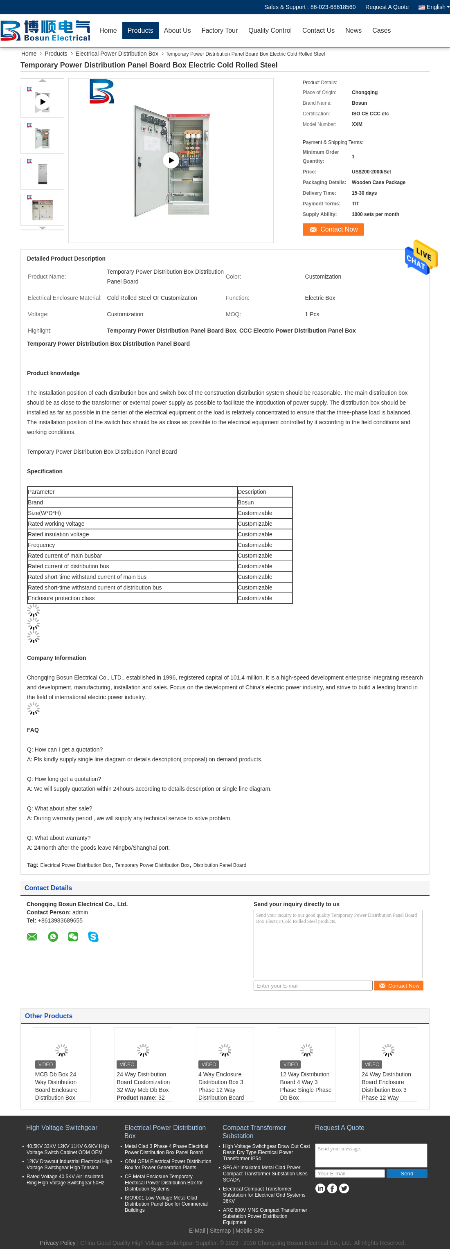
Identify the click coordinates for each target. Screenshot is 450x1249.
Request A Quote (387, 7)
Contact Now (339, 229)
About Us (177, 30)
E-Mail (197, 1230)
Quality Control (270, 30)
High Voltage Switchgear (61, 1127)
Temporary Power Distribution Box (152, 865)
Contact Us (318, 30)
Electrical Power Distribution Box (117, 53)
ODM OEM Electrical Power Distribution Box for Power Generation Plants (168, 1164)
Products (140, 30)
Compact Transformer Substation (254, 1131)
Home (108, 30)
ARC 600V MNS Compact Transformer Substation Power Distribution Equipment (265, 1216)
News (353, 30)
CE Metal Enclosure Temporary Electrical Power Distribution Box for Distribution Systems (164, 1183)
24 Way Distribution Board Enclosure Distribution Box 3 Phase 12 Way (386, 1086)
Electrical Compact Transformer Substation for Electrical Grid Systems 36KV (264, 1195)
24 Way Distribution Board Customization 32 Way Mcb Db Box (143, 1082)
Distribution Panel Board (220, 865)
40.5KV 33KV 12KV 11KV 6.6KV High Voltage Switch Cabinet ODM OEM (68, 1149)
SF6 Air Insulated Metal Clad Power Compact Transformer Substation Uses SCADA (265, 1174)
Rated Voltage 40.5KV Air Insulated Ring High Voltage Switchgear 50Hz (65, 1180)
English (438, 7)
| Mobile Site (248, 1230)
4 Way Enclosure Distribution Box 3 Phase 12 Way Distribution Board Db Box (221, 1090)
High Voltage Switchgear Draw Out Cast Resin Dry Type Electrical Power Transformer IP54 (266, 1152)
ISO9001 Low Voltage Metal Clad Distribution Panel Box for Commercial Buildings (166, 1204)
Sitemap (220, 1230)
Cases (381, 30)
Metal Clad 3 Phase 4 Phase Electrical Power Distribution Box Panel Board (166, 1149)
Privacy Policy (58, 1243)
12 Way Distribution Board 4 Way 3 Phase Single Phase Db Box (306, 1086)
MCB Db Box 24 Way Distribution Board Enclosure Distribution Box (56, 1086)
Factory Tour (220, 30)
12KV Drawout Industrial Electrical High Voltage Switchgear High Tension (69, 1164)
